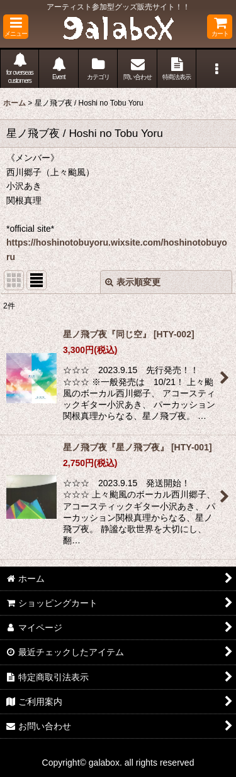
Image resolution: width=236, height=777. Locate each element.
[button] (15, 26)
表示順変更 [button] (132, 282)
